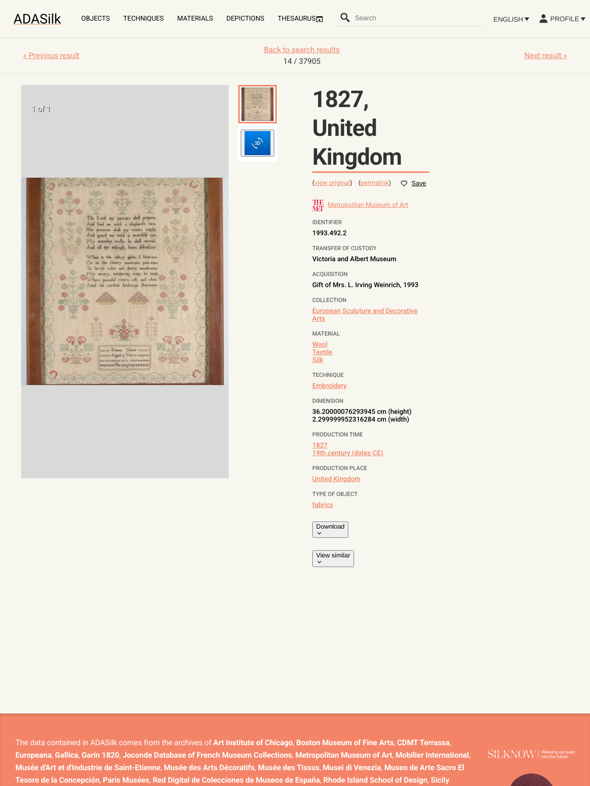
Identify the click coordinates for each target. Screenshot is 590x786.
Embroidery (329, 386)
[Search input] (419, 18)
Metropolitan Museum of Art (344, 755)
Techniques (143, 19)
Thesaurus (300, 19)
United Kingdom (336, 479)
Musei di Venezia (352, 767)
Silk (317, 360)
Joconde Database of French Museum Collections (207, 755)
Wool (320, 345)
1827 (320, 445)
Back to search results (302, 49)
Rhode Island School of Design (375, 780)
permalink (375, 183)
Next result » (546, 55)
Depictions (245, 19)
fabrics (322, 505)
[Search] (345, 18)
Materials (195, 19)
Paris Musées (126, 780)
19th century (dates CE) (347, 453)
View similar (333, 558)
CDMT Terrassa (423, 742)
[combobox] (419, 18)
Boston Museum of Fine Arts (344, 742)
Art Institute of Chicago (253, 742)
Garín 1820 (100, 755)
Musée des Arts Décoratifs (209, 767)
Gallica (66, 755)
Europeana (33, 755)
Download (330, 529)
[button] (257, 104)
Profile (562, 18)
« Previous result (51, 55)
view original (332, 183)
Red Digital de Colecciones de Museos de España (236, 780)
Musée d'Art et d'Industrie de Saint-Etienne (87, 767)
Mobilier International (432, 755)
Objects (95, 19)
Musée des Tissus (289, 767)
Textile (322, 352)
